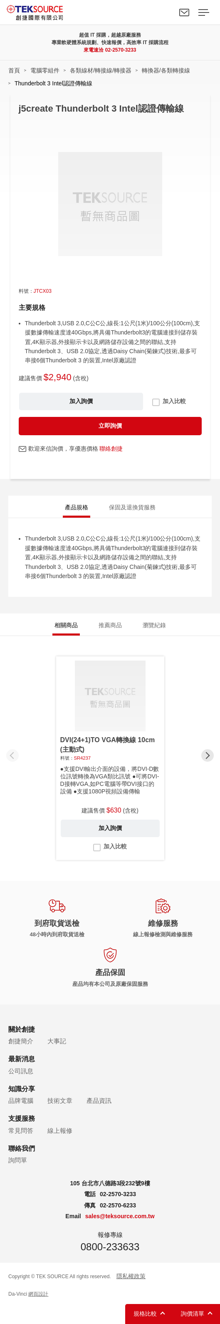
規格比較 (145, 1313)
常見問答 (20, 1130)
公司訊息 (20, 1071)
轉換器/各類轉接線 (166, 70)
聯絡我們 (184, 12)
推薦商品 (110, 625)
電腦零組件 (44, 70)
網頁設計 (38, 1294)
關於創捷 (21, 1029)
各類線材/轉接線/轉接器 (100, 70)
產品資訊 (99, 1100)
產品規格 (76, 507)
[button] (207, 755)
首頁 (14, 70)
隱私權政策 (131, 1276)
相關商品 (66, 625)
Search (165, 12)
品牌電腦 (20, 1100)
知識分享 (21, 1088)
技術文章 (59, 1100)
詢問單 (17, 1160)
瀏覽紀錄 (154, 625)
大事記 (56, 1041)
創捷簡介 (20, 1041)
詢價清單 (192, 1313)
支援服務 (21, 1118)
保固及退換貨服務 (132, 507)
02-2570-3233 (120, 50)
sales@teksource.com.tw (120, 1216)
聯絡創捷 (111, 448)
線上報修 (59, 1130)
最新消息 (21, 1058)
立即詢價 (110, 425)
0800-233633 (110, 1246)
